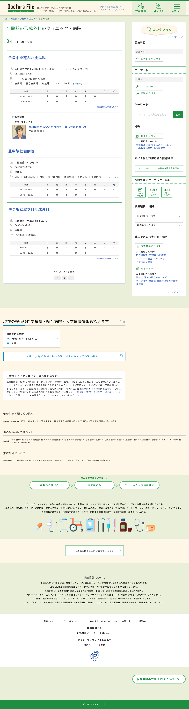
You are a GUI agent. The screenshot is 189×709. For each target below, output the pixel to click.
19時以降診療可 (144, 148)
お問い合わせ (128, 621)
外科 (13, 439)
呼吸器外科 (69, 439)
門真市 (24, 421)
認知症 (139, 277)
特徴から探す (146, 136)
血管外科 (15, 442)
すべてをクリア (175, 36)
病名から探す (146, 268)
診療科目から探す (148, 58)
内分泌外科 (25, 442)
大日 (54, 421)
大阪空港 (61, 421)
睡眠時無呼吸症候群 (167, 280)
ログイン (88, 644)
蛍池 (30, 421)
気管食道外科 (58, 439)
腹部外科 (146, 439)
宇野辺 (96, 421)
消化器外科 (38, 439)
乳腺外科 (100, 439)
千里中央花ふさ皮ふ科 (27, 57)
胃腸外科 (47, 439)
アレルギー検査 (144, 258)
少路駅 (23, 18)
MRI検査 (162, 254)
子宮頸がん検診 (144, 261)
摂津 (108, 421)
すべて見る (77, 84)
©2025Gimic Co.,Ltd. (94, 704)
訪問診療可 (159, 148)
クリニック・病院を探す (139, 485)
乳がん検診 (159, 258)
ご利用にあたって (50, 621)
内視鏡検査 (142, 254)
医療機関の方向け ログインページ (158, 679)
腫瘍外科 (129, 439)
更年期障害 (142, 280)
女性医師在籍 (143, 144)
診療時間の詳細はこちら (108, 107)
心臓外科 (121, 439)
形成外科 (33, 18)
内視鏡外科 (156, 439)
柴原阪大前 (70, 421)
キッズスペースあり (161, 144)
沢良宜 (102, 421)
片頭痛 (139, 284)
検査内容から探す (148, 246)
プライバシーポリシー (73, 621)
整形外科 (20, 439)
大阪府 (14, 18)
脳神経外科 (80, 439)
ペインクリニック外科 (171, 439)
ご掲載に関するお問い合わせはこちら (94, 550)
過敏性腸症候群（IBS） (156, 277)
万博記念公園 (86, 421)
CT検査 (152, 254)
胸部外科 (138, 439)
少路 (78, 421)
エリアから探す (147, 86)
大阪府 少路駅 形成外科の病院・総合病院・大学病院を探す (62, 356)
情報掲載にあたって (86, 633)
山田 (41, 421)
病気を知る (94, 485)
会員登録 (101, 644)
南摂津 (113, 421)
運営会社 (143, 621)
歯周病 (152, 280)
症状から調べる (49, 485)
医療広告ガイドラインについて (103, 621)
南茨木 (35, 421)
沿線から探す (146, 93)
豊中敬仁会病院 (21, 150)
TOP (5, 18)
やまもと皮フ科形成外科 (29, 209)
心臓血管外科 (110, 439)
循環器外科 (90, 439)
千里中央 (47, 421)
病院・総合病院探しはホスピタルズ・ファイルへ (112, 8)
